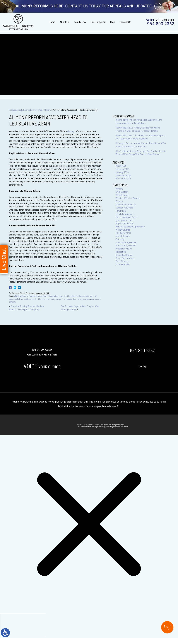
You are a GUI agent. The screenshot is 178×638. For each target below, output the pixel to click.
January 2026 (122, 172)
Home (52, 22)
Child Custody (122, 191)
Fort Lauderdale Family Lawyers (76, 299)
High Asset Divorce (124, 223)
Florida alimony (35, 296)
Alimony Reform (21, 296)
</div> (23, 625)
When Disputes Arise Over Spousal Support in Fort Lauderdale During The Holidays (139, 121)
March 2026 (121, 165)
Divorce (119, 201)
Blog (112, 22)
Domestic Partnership (126, 204)
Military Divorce (123, 229)
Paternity (120, 239)
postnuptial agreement (126, 242)
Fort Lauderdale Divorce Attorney (78, 296)
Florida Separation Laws (53, 296)
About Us (64, 22)
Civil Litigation (98, 22)
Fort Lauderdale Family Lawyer (48, 299)
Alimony (47, 109)
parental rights (123, 235)
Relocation (121, 251)
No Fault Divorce (123, 232)
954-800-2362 (160, 24)
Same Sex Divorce (124, 254)
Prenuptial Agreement (126, 245)
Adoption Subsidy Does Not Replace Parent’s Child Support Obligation (26, 308)
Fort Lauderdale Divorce (127, 216)
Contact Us (125, 22)
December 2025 (123, 175)
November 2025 (123, 178)
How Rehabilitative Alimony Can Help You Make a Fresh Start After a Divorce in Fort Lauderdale (138, 129)
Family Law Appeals (125, 213)
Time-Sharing (122, 261)
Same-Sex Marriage (125, 258)
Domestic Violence (124, 207)
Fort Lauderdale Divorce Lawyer (22, 109)
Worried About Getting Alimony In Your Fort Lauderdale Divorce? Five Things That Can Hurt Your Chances (141, 153)
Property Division (124, 248)
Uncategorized (123, 264)
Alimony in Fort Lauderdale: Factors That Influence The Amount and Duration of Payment (141, 145)
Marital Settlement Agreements (130, 226)
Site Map (142, 366)
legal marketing (100, 427)
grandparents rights (125, 220)
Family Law (80, 22)
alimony (70, 131)
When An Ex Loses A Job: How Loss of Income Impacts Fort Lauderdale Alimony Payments (141, 137)
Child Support (122, 194)
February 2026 (122, 169)
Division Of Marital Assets (127, 198)
